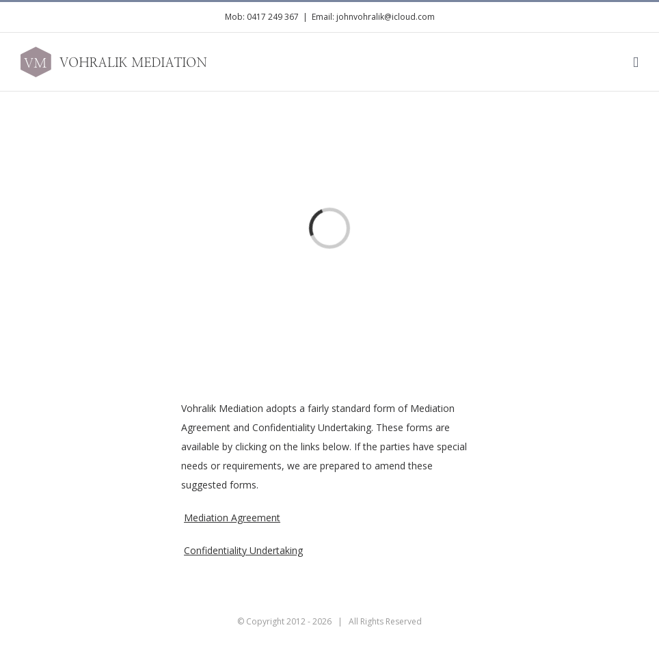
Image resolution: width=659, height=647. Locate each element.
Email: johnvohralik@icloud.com (373, 17)
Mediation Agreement (232, 517)
